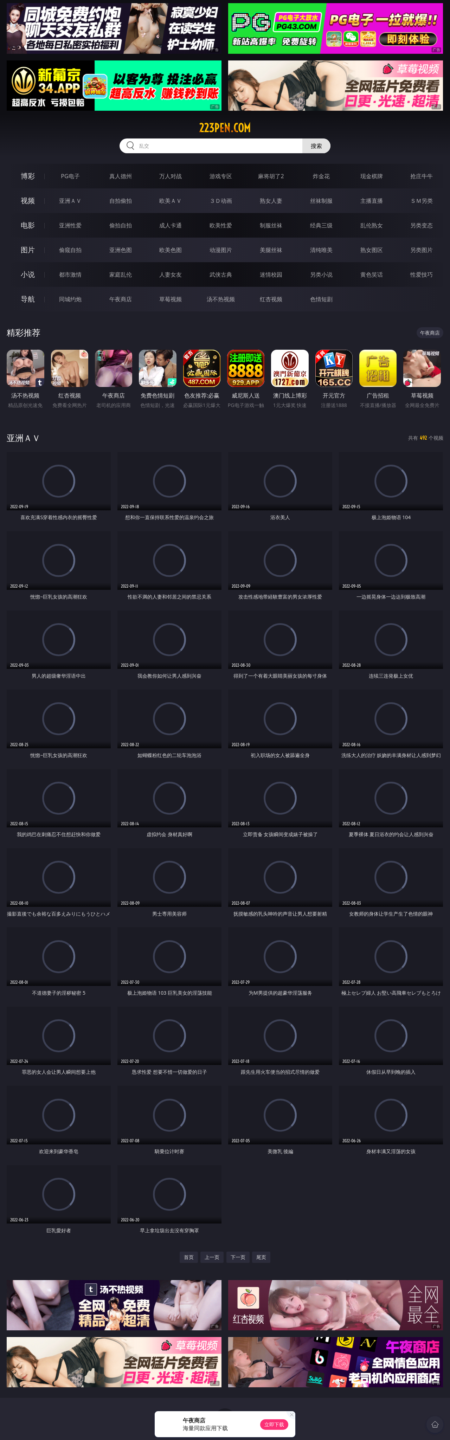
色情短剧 (321, 299)
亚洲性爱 (70, 225)
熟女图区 (371, 250)
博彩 (28, 176)
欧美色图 (170, 250)
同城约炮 (70, 299)
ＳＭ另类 (421, 201)
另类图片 (421, 250)
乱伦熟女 (371, 225)
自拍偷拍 (120, 201)
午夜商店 (120, 299)
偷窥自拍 (70, 250)
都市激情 (70, 274)
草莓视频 (170, 299)
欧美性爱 (221, 225)
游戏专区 (221, 176)
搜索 (316, 146)
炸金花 (321, 176)
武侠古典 (221, 274)
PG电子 (70, 176)
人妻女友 (170, 274)
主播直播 (371, 201)
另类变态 (421, 225)
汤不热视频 (221, 299)
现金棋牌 (371, 176)
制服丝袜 (271, 225)
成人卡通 (170, 225)
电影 (28, 225)
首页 (189, 1257)
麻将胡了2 (271, 176)
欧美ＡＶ (170, 201)
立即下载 (274, 1424)
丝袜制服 (321, 201)
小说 (28, 274)
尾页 (261, 1257)
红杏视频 (271, 299)
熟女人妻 (271, 201)
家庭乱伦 (120, 274)
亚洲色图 (120, 250)
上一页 (212, 1257)
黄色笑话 (371, 274)
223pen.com (225, 128)
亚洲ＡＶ (70, 201)
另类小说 (321, 274)
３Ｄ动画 (221, 201)
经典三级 (321, 225)
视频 (28, 200)
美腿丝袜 (271, 250)
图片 (28, 249)
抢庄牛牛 (421, 176)
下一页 (238, 1257)
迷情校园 (271, 274)
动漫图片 (221, 250)
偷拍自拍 (120, 225)
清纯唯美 (321, 250)
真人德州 (120, 176)
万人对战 (170, 176)
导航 (28, 299)
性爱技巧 (421, 274)
